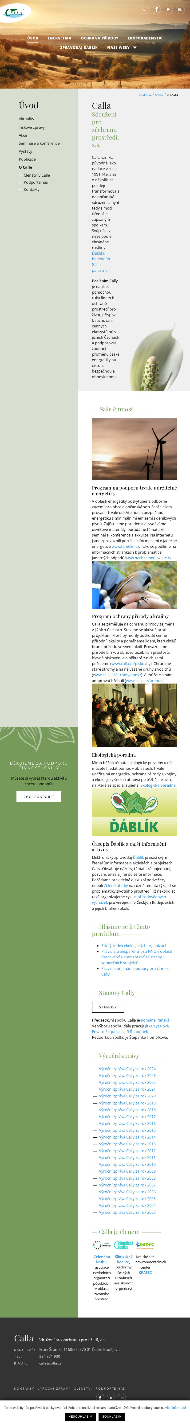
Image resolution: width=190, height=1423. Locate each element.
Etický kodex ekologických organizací (133, 944)
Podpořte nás (118, 1385)
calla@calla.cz (51, 1359)
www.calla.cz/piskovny (130, 663)
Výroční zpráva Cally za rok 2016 (127, 1121)
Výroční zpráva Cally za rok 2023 (127, 1074)
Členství (88, 1385)
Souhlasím (112, 1416)
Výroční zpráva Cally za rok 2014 (127, 1134)
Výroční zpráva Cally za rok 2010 (127, 1161)
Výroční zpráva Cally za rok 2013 (127, 1141)
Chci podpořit (39, 795)
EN (180, 11)
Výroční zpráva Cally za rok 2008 (127, 1175)
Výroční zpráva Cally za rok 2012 (127, 1148)
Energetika (59, 40)
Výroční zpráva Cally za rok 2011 (127, 1155)
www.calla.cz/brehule (144, 680)
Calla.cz (145, 94)
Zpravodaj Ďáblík (79, 49)
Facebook (156, 11)
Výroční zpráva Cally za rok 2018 (127, 1107)
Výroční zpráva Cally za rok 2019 (127, 1101)
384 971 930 (49, 1353)
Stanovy (108, 1005)
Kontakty (24, 1385)
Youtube (168, 11)
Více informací (175, 1408)
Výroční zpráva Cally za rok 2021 (127, 1087)
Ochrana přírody (100, 40)
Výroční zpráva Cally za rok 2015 (127, 1128)
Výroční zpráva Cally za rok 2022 (127, 1080)
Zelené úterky (116, 884)
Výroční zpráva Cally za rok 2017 (127, 1114)
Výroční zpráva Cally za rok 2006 (127, 1189)
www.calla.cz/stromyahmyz (117, 674)
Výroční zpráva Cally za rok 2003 (127, 1209)
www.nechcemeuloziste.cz (148, 557)
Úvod (32, 40)
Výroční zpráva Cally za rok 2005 (127, 1195)
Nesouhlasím (80, 1416)
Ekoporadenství (145, 40)
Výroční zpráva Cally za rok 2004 (127, 1202)
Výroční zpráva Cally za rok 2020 (127, 1094)
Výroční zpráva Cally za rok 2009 (127, 1168)
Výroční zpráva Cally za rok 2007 (127, 1182)
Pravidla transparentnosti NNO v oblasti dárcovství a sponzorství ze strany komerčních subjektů (136, 956)
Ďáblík (138, 856)
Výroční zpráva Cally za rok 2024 (127, 1067)
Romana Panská (155, 1018)
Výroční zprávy (56, 1385)
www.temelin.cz (125, 546)
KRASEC (145, 1269)
